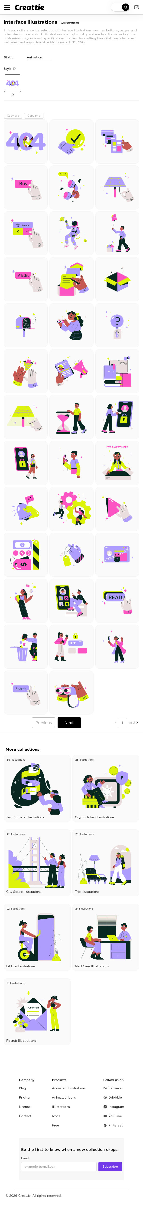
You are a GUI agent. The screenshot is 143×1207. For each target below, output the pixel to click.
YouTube (112, 1116)
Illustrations (61, 1107)
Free (55, 1125)
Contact (25, 1116)
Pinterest (113, 1125)
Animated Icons (64, 1097)
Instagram (113, 1107)
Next (69, 722)
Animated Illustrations (69, 1088)
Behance (112, 1088)
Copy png (34, 115)
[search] (120, 7)
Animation (34, 57)
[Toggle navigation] (7, 7)
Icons (56, 1116)
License (25, 1107)
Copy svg (13, 115)
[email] (59, 1166)
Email (25, 1158)
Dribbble (112, 1097)
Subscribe (110, 1167)
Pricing (24, 1097)
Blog (22, 1088)
